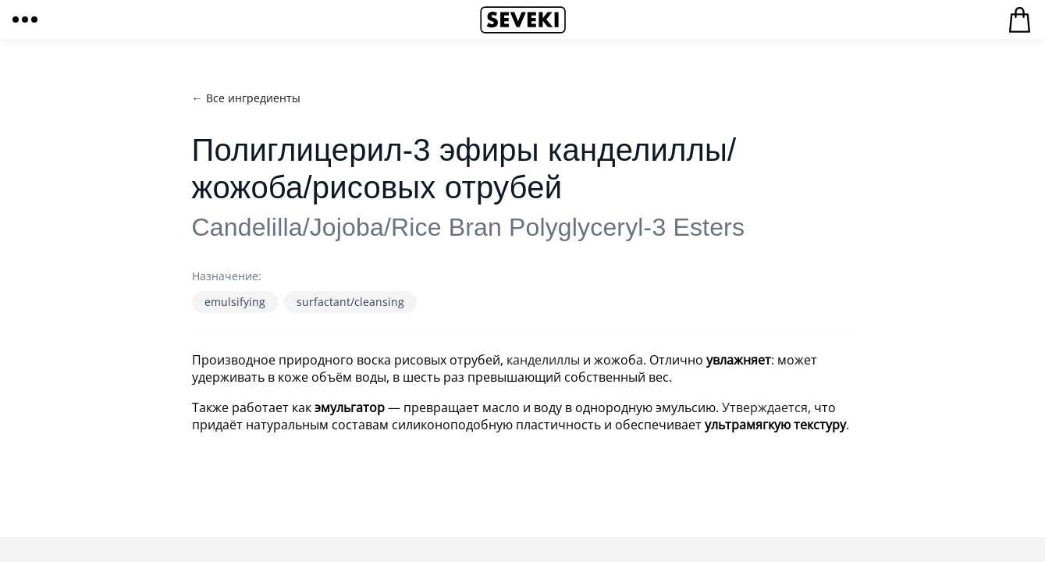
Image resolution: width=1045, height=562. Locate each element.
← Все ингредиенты (246, 98)
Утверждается (765, 407)
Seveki (523, 19)
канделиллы (543, 359)
